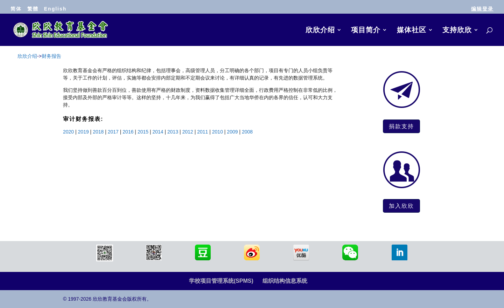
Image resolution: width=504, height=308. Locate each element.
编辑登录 (482, 9)
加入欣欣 (401, 206)
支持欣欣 (457, 30)
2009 (232, 132)
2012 (187, 132)
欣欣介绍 (320, 30)
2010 (217, 132)
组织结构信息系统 (284, 281)
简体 (16, 9)
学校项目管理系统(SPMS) (221, 281)
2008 (247, 132)
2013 (172, 132)
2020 (68, 132)
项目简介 (365, 30)
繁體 (32, 9)
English (55, 9)
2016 (127, 132)
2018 (98, 132)
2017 (113, 132)
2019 (83, 132)
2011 (202, 132)
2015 (143, 132)
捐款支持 (401, 126)
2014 (157, 132)
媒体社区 (411, 30)
